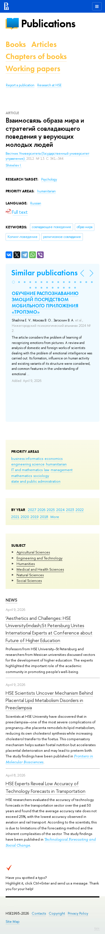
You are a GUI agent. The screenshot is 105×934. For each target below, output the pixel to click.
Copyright (57, 913)
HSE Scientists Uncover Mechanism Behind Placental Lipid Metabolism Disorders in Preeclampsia (49, 700)
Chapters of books (36, 56)
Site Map (13, 921)
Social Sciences (29, 580)
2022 (80, 509)
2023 (70, 509)
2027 (32, 509)
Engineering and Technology (39, 558)
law (46, 469)
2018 (44, 516)
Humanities (26, 563)
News (11, 600)
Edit (96, 928)
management (62, 469)
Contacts (39, 913)
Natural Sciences (30, 574)
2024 (60, 509)
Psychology (49, 179)
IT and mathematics (27, 469)
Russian (35, 203)
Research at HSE (49, 85)
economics (53, 458)
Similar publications (44, 273)
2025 (51, 509)
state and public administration (35, 481)
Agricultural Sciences (33, 552)
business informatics (27, 458)
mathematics (21, 475)
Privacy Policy (78, 913)
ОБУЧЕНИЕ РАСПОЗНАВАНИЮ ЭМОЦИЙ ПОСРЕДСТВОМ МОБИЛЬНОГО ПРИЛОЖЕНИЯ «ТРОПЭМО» (45, 302)
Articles (44, 44)
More (54, 516)
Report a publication (20, 85)
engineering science (28, 464)
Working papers (33, 68)
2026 (41, 509)
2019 (35, 516)
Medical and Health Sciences (40, 569)
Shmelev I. (14, 165)
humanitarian (56, 464)
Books (16, 44)
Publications (48, 23)
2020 (25, 516)
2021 (15, 516)
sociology (41, 475)
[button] (13, 282)
